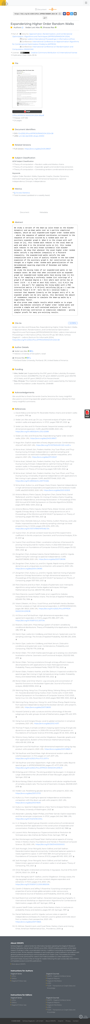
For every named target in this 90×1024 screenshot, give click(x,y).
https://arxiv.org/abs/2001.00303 (57, 490)
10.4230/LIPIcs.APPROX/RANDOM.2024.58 (35, 133)
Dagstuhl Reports (53, 978)
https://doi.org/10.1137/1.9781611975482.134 (32, 529)
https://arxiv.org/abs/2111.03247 (44, 457)
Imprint (60, 1021)
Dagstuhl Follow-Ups (19, 981)
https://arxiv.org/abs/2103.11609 (27, 803)
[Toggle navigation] (86, 3)
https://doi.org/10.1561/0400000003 (50, 844)
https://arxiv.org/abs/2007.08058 (52, 559)
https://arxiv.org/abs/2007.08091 (38, 707)
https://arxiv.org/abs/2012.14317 (46, 723)
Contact (75, 1021)
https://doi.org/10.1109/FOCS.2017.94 (30, 620)
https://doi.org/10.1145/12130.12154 (28, 819)
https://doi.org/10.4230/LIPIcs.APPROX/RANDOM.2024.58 (36, 340)
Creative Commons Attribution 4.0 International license (48, 53)
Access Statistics (22, 193)
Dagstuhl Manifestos (54, 981)
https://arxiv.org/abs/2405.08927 (38, 149)
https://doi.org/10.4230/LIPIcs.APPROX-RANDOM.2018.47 (38, 768)
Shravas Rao (48, 27)
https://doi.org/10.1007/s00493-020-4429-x (53, 445)
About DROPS (51, 1021)
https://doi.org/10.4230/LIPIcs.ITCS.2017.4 (32, 758)
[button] (45, 17)
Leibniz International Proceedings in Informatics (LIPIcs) (51, 39)
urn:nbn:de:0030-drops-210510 (31, 136)
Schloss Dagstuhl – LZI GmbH (32, 1021)
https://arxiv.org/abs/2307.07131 (28, 793)
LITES (49, 983)
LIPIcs (14, 976)
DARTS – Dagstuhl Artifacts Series (59, 976)
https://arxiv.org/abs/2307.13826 (28, 922)
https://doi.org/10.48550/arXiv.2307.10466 (32, 481)
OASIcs (14, 978)
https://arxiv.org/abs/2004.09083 (28, 569)
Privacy (68, 1021)
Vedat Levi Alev (32, 27)
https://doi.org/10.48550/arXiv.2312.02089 (32, 431)
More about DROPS (18, 964)
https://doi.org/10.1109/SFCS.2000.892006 (32, 884)
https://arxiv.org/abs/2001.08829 (58, 749)
